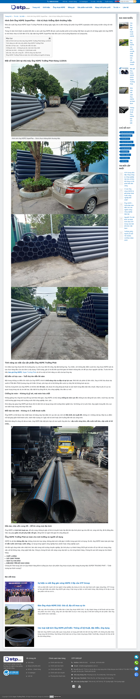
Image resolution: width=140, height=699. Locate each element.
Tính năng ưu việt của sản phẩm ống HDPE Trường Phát (24, 43)
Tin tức (116, 7)
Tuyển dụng (109, 1)
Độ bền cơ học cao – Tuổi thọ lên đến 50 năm (21, 45)
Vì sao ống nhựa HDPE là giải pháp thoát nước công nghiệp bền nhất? (129, 194)
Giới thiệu (46, 7)
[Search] (135, 1)
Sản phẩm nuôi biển (84, 7)
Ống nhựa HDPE (59, 7)
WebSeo (46, 696)
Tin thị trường (124, 151)
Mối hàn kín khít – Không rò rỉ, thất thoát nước (21, 50)
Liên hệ (125, 7)
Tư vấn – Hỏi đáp (96, 1)
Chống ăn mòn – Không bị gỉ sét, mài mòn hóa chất (23, 48)
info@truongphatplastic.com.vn (88, 666)
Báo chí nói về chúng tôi (127, 132)
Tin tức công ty (124, 158)
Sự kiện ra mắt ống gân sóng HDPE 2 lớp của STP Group (64, 583)
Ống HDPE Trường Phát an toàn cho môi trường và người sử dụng (28, 55)
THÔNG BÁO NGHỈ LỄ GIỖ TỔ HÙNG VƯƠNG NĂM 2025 (128, 236)
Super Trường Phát (29, 372)
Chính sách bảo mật (56, 662)
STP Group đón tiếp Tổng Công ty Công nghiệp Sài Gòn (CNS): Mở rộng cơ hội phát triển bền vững (129, 179)
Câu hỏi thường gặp (126, 135)
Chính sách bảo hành (56, 666)
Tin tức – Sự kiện (125, 154)
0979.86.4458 (100, 662)
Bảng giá (71, 7)
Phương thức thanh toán (57, 676)
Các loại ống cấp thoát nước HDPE (132, 29)
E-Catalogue (84, 1)
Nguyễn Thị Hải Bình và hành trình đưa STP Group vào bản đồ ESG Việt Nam (129, 222)
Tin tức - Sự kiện (19, 16)
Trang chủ (36, 7)
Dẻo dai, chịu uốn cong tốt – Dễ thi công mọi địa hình (23, 52)
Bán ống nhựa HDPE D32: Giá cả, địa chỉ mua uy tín (61, 605)
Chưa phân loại (125, 138)
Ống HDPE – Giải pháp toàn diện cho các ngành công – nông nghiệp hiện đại (129, 208)
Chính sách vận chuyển (57, 672)
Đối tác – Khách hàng (70, 1)
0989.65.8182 (54, 1)
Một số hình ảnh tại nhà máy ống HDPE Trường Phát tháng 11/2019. (28, 41)
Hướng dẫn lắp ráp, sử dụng (126, 145)
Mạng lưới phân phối (102, 7)
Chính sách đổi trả (56, 669)
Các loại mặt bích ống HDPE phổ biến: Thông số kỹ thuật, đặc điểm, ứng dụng (74, 628)
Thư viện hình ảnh (125, 148)
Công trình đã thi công (126, 142)
